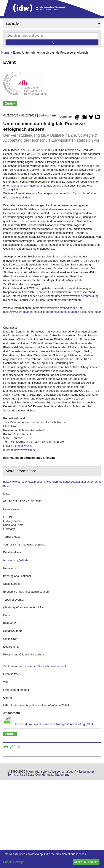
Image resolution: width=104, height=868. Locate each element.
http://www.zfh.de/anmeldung (80, 296)
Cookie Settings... (15, 861)
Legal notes (86, 771)
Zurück (10, 103)
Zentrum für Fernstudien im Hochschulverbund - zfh (35, 666)
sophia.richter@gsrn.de (25, 185)
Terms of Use (16, 774)
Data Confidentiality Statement (48, 774)
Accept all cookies (86, 862)
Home (5, 52)
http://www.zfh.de (25, 450)
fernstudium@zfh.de (16, 560)
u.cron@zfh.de (22, 445)
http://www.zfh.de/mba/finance (58, 308)
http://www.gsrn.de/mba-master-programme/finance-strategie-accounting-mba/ (52, 311)
